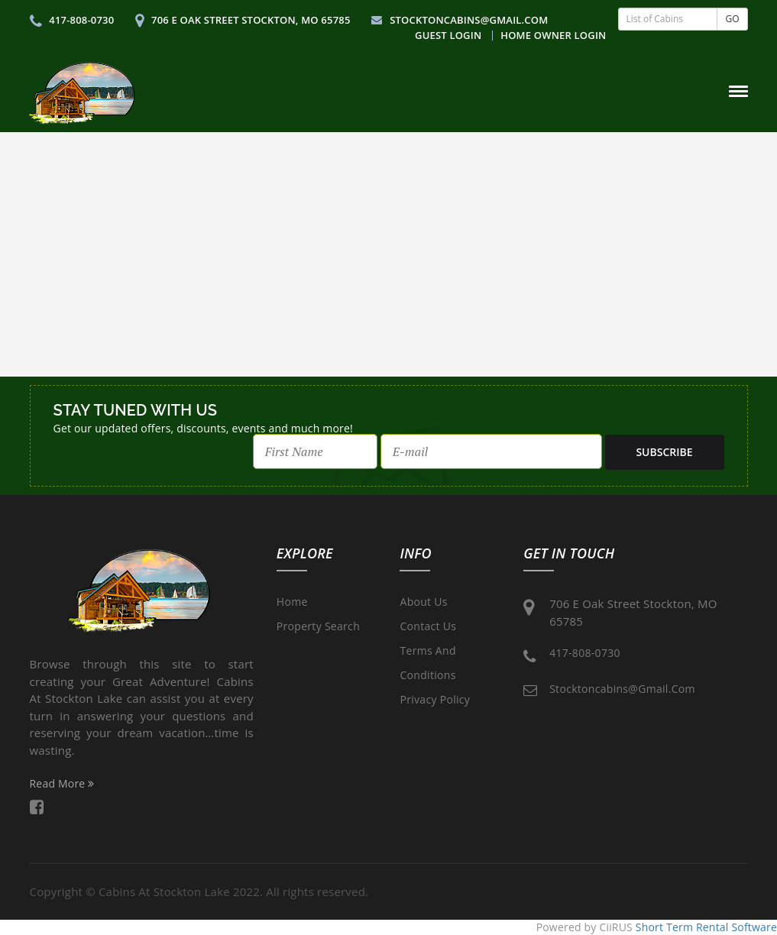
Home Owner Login (553, 35)
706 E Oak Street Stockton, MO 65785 (242, 20)
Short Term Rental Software (706, 927)
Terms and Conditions (427, 662)
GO (732, 18)
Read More (62, 783)
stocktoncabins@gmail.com (459, 20)
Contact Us (428, 626)
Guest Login (448, 35)
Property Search (318, 626)
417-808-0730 (72, 20)
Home (292, 601)
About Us (423, 601)
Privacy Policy (435, 699)
